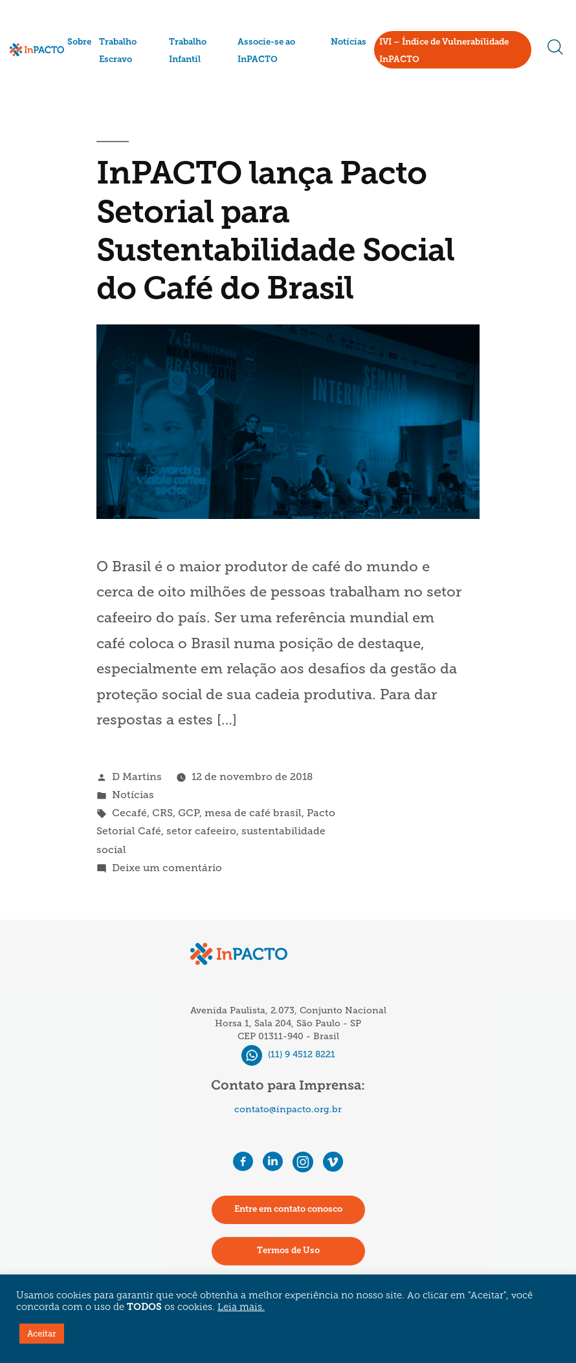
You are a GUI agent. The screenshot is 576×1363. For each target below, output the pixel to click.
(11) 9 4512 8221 (288, 1054)
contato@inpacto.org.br (288, 1109)
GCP (188, 813)
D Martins (137, 776)
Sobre (79, 42)
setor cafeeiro (201, 831)
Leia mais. (241, 1308)
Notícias (348, 42)
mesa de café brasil (253, 813)
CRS (162, 813)
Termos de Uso (288, 1251)
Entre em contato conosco (288, 1209)
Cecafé (129, 813)
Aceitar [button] (41, 1333)
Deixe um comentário (167, 867)
